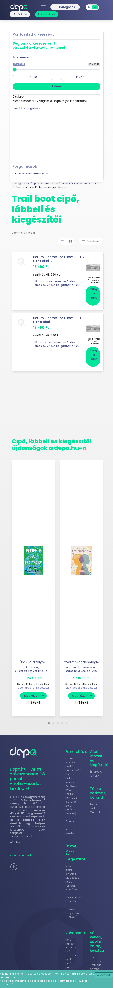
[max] (80, 77)
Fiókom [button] (20, 14)
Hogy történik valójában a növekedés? (73, 885)
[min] (33, 77)
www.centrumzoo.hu (33, 173)
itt (15, 984)
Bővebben (18, 838)
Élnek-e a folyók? (33, 657)
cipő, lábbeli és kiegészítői (33, 683)
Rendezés (91, 241)
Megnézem (34, 691)
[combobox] (89, 7)
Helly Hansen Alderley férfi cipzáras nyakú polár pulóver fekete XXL (72, 950)
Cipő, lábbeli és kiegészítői (100, 754)
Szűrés (56, 86)
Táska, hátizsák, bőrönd (98, 788)
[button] (49, 718)
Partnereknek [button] (46, 14)
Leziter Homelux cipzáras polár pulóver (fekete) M (71, 801)
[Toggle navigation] (43, 7)
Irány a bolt (94, 293)
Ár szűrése (21, 57)
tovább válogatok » (27, 108)
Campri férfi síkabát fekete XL (71, 822)
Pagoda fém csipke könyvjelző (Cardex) (72, 904)
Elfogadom (104, 975)
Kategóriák (64, 7)
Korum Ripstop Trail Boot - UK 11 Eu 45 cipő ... (59, 318)
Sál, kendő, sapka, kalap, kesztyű (97, 937)
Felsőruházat (77, 747)
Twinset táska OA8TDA (95, 803)
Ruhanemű (75, 928)
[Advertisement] (56, 135)
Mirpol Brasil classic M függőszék (72, 867)
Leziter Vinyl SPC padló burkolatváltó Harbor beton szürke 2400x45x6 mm (74, 769)
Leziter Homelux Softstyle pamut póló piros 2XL (96, 962)
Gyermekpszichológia (81, 657)
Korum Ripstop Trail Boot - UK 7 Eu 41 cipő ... (59, 259)
